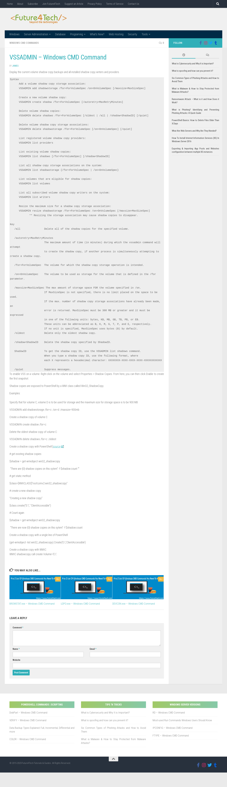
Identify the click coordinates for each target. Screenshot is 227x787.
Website (16, 660)
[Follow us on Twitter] (210, 43)
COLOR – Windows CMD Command (27, 739)
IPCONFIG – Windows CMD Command (172, 728)
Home (10, 3)
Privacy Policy (95, 3)
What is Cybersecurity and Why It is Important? (193, 63)
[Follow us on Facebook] (200, 43)
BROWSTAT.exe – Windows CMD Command (32, 603)
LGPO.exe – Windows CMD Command (80, 603)
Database (60, 34)
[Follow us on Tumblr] (216, 43)
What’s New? (97, 34)
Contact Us (133, 3)
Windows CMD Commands (24, 43)
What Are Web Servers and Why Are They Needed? (194, 131)
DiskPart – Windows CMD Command (28, 712)
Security (132, 34)
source (58, 446)
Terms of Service (114, 3)
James (15, 66)
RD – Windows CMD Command (169, 712)
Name (16, 649)
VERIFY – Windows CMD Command (27, 720)
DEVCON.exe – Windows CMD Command (133, 603)
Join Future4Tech (51, 3)
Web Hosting (116, 34)
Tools (145, 34)
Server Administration (36, 34)
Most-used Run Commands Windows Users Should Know (182, 720)
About (20, 3)
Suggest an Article (73, 3)
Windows (14, 34)
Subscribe (33, 3)
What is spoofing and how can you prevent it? (192, 71)
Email (93, 649)
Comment (18, 627)
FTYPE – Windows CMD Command (171, 735)
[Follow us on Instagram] (205, 43)
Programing (76, 34)
